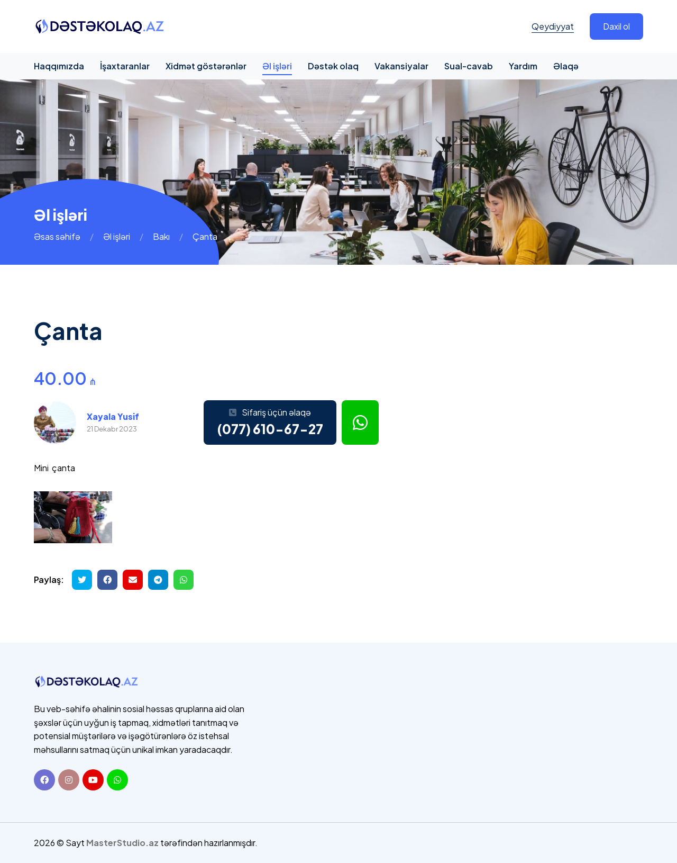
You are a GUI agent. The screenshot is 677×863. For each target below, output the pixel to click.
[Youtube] (93, 779)
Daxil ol (616, 26)
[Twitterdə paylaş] (82, 580)
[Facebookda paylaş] (107, 580)
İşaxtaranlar (125, 65)
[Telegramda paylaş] (158, 580)
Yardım (523, 65)
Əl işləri (277, 65)
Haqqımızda (59, 65)
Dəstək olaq (333, 65)
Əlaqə (566, 65)
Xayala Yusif (113, 416)
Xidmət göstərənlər (206, 65)
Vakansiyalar (401, 65)
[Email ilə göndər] (133, 580)
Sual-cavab (468, 65)
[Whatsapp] (117, 779)
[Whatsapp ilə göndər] (183, 580)
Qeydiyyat (553, 26)
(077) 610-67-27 (270, 429)
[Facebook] (44, 779)
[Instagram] (68, 779)
